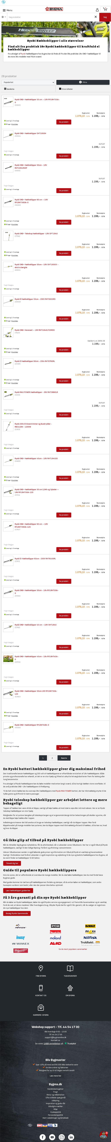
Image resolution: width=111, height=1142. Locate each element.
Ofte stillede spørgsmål (55, 1097)
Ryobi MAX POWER (63, 791)
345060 (18, 728)
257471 (17, 561)
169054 (17, 270)
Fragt (55, 1092)
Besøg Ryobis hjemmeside (17, 913)
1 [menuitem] (43, 758)
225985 (18, 364)
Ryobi (23, 54)
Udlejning (55, 1100)
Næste (64, 758)
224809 (17, 461)
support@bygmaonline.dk (55, 1037)
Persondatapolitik (55, 1115)
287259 (17, 662)
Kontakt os (55, 1040)
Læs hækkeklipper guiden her (18, 890)
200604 (18, 136)
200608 (18, 302)
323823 (18, 697)
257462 (17, 627)
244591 (17, 395)
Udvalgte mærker (55, 1106)
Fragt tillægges (9, 151)
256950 (18, 205)
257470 (17, 429)
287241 (17, 495)
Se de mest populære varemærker (73, 949)
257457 (17, 530)
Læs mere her (55, 1076)
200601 (17, 171)
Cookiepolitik (55, 1112)
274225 (17, 333)
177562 (17, 236)
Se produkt (64, 122)
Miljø (55, 1109)
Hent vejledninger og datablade (56, 1118)
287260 (17, 596)
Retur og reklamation (55, 1095)
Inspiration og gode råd (55, 1103)
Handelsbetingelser (55, 1089)
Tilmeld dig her (12, 863)
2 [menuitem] (52, 758)
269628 (18, 105)
